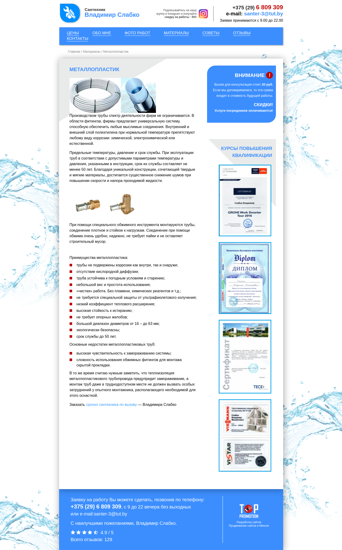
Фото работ (137, 33)
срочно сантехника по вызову (111, 405)
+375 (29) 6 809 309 (96, 506)
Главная (74, 51)
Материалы (176, 33)
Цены (73, 33)
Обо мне (101, 33)
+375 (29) (258, 7)
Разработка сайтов (249, 522)
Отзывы (241, 33)
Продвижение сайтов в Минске (249, 525)
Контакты (77, 38)
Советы (210, 33)
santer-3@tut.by (263, 14)
